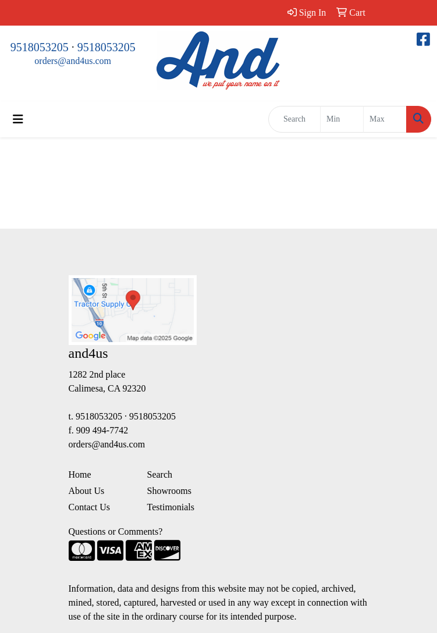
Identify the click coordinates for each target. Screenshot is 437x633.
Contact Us (90, 507)
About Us (87, 491)
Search (160, 474)
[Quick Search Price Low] (342, 119)
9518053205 (39, 47)
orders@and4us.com (72, 61)
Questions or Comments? (116, 531)
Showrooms (169, 491)
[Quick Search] (294, 119)
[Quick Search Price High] (385, 119)
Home (80, 474)
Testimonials (171, 507)
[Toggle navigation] (18, 119)
